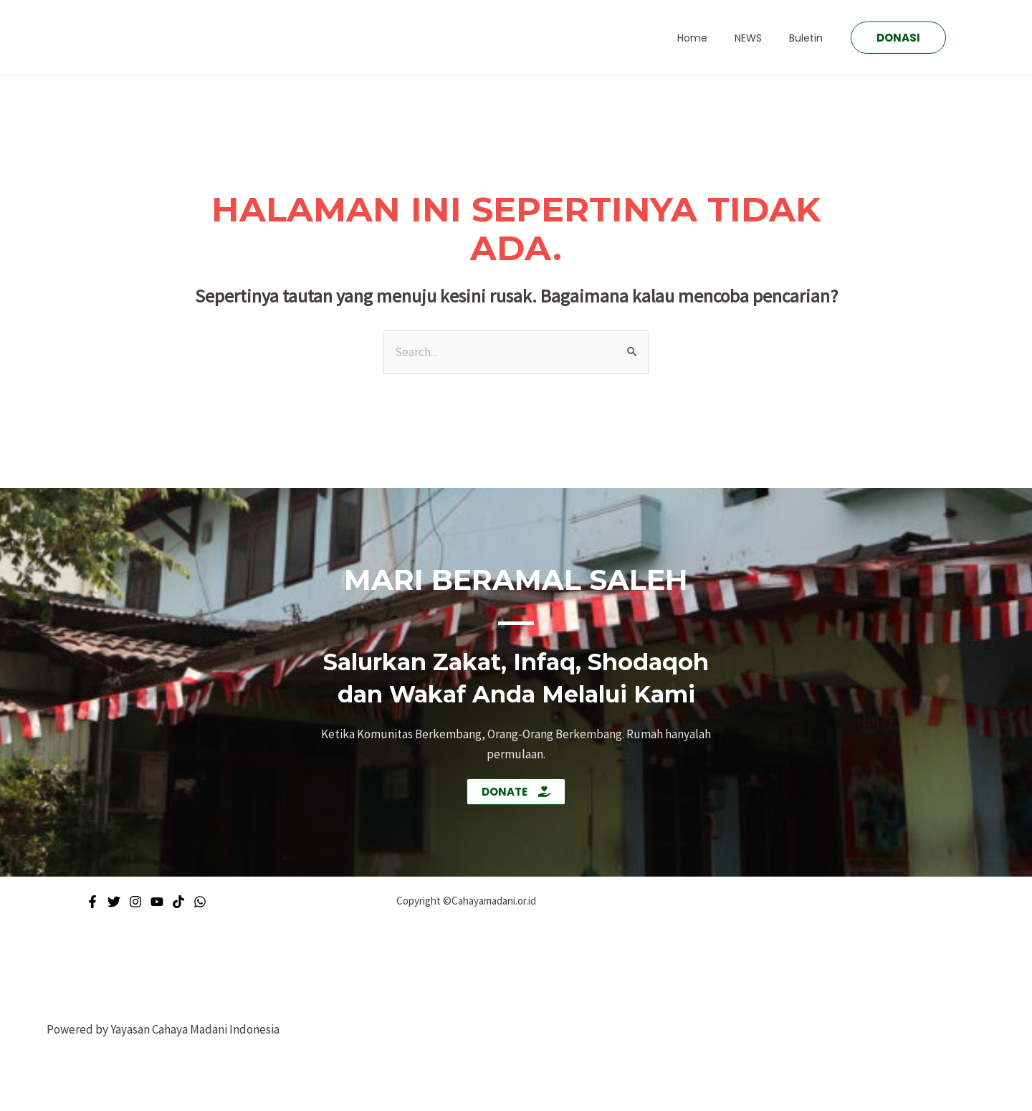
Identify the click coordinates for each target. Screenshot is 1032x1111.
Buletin (809, 38)
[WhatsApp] (200, 901)
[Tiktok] (178, 901)
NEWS (759, 38)
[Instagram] (135, 901)
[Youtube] (156, 901)
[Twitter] (114, 901)
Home (710, 38)
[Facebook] (92, 901)
